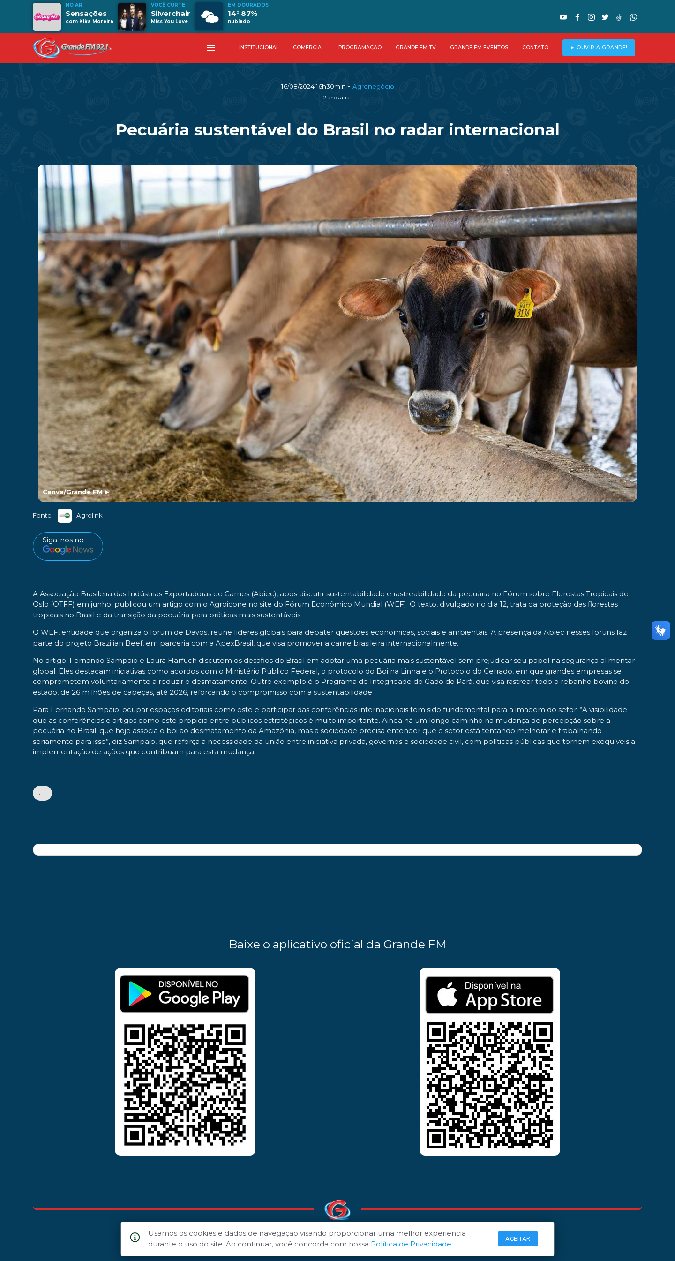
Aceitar (518, 1238)
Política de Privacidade (411, 1243)
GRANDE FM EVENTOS (479, 48)
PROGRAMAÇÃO (360, 48)
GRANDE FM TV (416, 48)
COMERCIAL (308, 48)
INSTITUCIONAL (259, 48)
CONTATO (535, 48)
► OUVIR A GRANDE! (599, 48)
